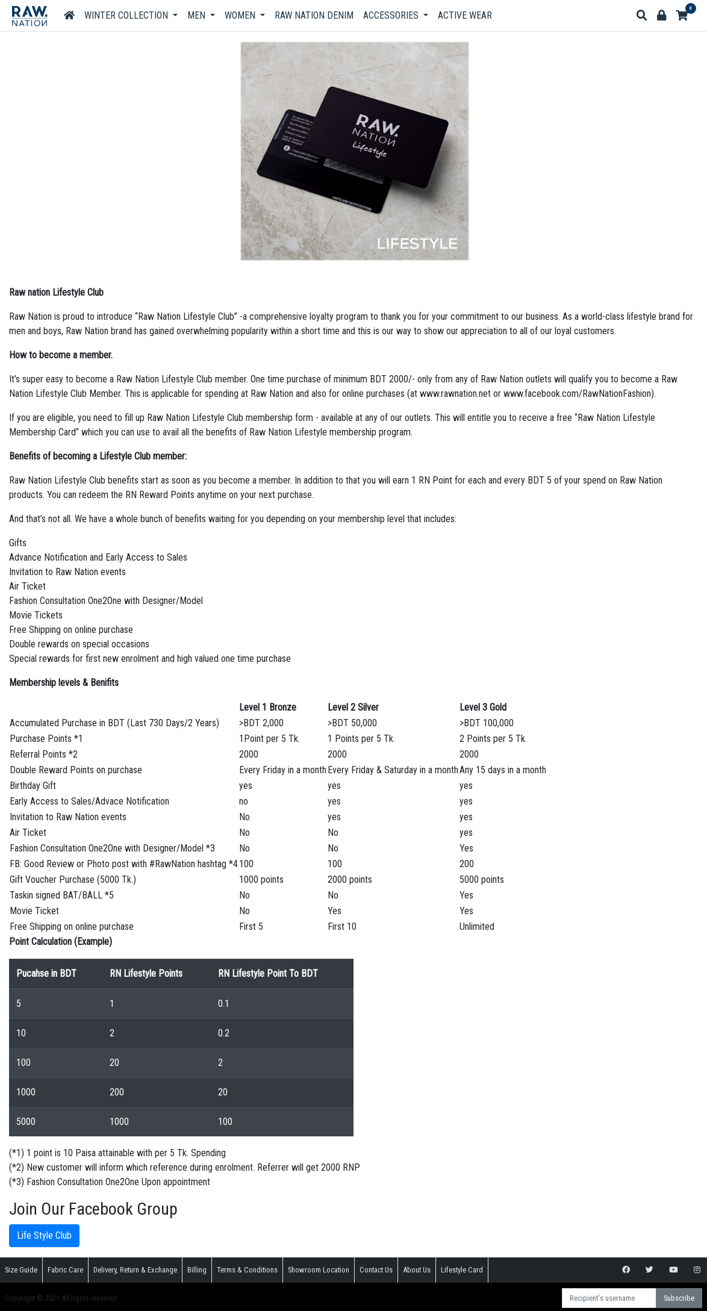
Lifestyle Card (462, 1269)
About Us (417, 1269)
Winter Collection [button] (127, 15)
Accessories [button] (392, 15)
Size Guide (21, 1269)
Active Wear (465, 15)
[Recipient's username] (609, 1298)
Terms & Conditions (247, 1269)
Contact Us (376, 1269)
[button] (642, 15)
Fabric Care (65, 1269)
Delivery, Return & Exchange (135, 1269)
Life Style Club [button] (44, 1235)
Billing (197, 1269)
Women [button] (241, 15)
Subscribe (679, 1298)
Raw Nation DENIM (314, 15)
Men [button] (197, 15)
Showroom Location (318, 1269)
